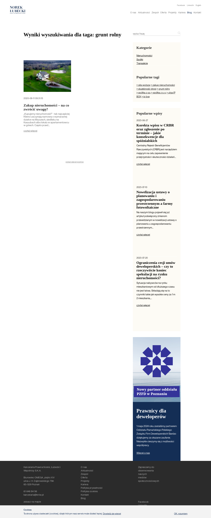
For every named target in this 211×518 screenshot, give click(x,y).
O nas (133, 12)
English (198, 5)
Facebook (181, 5)
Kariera (181, 12)
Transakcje (142, 63)
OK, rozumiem (180, 513)
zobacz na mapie (32, 501)
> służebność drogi (146, 89)
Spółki (139, 59)
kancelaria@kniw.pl (34, 494)
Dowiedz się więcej (112, 513)
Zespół (155, 12)
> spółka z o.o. (143, 92)
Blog (189, 12)
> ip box (146, 96)
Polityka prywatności (91, 488)
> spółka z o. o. (158, 92)
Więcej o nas (143, 453)
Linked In (190, 5)
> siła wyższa (143, 85)
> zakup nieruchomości (163, 85)
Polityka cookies (89, 491)
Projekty (172, 12)
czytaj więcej (30, 131)
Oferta (163, 12)
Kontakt (197, 12)
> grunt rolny (163, 89)
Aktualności (144, 12)
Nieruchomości (144, 55)
